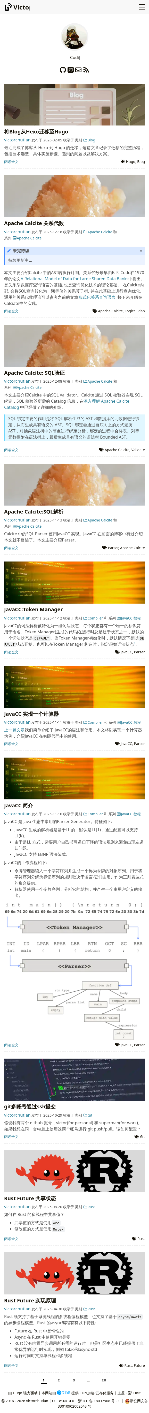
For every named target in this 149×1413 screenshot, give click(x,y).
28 (104, 1380)
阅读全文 (11, 161)
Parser (113, 547)
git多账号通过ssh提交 (30, 1106)
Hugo (130, 161)
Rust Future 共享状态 (30, 1198)
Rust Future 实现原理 (30, 1300)
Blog (89, 140)
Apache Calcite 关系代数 (34, 223)
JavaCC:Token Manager (33, 609)
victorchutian (17, 140)
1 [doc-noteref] (135, 643)
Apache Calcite (97, 231)
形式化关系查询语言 (96, 297)
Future (139, 1365)
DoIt (134, 1392)
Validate (138, 449)
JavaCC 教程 (128, 618)
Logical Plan (135, 310)
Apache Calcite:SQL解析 (33, 511)
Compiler (93, 618)
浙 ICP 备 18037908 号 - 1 (99, 1400)
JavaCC (126, 652)
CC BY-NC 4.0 (63, 1400)
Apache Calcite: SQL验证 (34, 372)
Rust (89, 1206)
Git (87, 1115)
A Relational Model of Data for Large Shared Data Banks (74, 279)
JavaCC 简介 (18, 805)
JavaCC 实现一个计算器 (31, 713)
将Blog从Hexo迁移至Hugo (36, 131)
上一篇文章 (14, 730)
